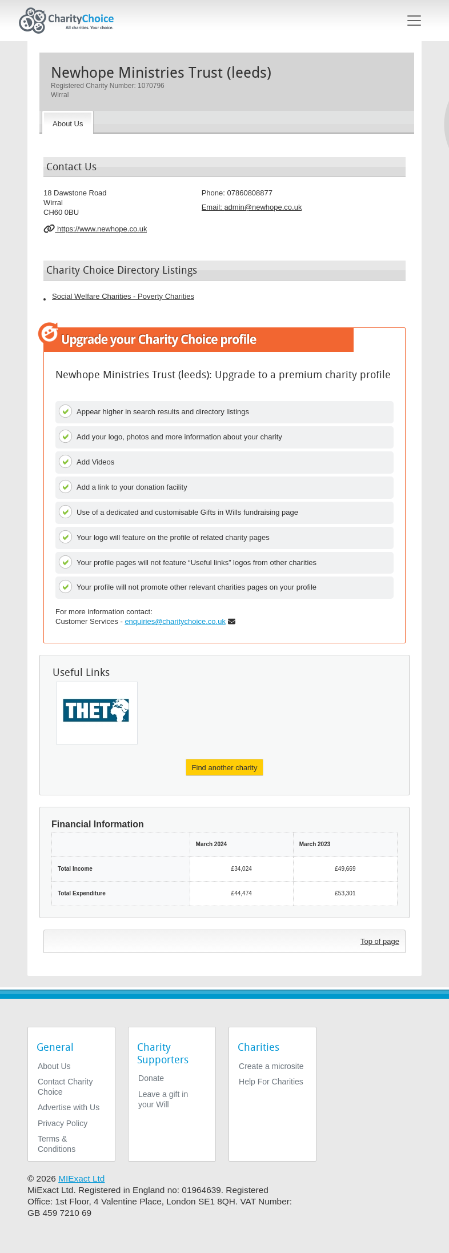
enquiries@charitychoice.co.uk (175, 621)
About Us (54, 1066)
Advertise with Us (68, 1107)
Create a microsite (271, 1066)
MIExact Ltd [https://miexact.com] (81, 1178)
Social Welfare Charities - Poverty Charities (123, 296)
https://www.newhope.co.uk (95, 228)
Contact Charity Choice (65, 1086)
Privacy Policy (62, 1123)
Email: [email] (252, 207)
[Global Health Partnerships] (97, 713)
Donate (151, 1078)
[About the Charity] (67, 122)
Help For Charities (271, 1081)
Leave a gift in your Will (163, 1099)
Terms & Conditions (56, 1144)
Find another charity (225, 767)
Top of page (379, 941)
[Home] (71, 20)
